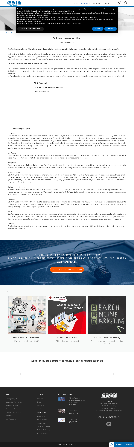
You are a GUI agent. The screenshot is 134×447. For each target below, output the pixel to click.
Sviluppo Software (12, 409)
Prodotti (9, 32)
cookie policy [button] (70, 11)
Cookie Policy (42, 423)
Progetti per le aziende (13, 412)
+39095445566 (103, 410)
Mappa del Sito (42, 433)
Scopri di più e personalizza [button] (30, 29)
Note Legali (41, 416)
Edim (76, 3)
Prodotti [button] (85, 3)
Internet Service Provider (14, 402)
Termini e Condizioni (44, 426)
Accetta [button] (110, 29)
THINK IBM (73, 419)
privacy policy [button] (36, 21)
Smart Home (73, 410)
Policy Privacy (42, 420)
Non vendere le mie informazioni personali (83, 17)
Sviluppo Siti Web (12, 405)
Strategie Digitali (11, 399)
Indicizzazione (11, 419)
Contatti (106, 3)
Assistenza (40, 405)
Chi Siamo (40, 399)
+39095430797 (117, 410)
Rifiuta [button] (97, 29)
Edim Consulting (63, 444)
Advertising (9, 416)
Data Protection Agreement (46, 430)
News (39, 402)
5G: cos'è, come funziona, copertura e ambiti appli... (77, 400)
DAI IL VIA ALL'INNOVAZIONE (67, 270)
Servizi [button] (96, 3)
